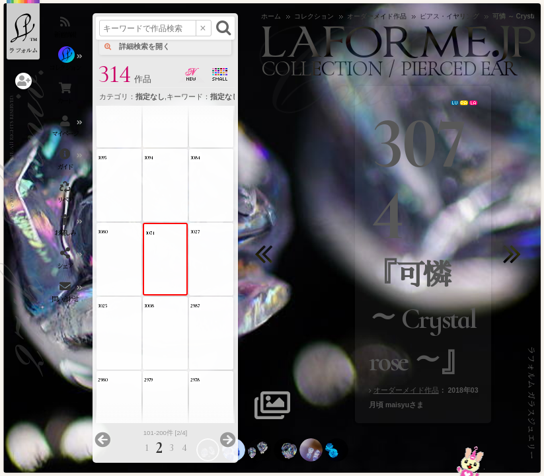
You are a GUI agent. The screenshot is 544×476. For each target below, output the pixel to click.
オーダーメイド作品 (406, 390)
